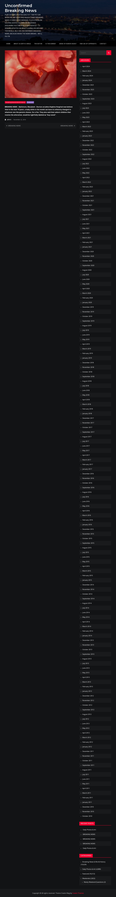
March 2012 (86, 737)
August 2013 (86, 659)
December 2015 (88, 529)
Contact (103, 44)
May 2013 (85, 673)
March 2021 (86, 238)
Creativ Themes (78, 893)
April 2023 (86, 122)
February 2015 (87, 575)
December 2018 (88, 363)
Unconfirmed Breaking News (21, 8)
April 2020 (86, 288)
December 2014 (88, 585)
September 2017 (88, 432)
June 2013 (86, 668)
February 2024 (87, 76)
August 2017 (86, 437)
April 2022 (86, 177)
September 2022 (88, 154)
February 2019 (87, 353)
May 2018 (85, 395)
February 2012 (87, 742)
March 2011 (86, 793)
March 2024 (86, 71)
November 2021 (88, 201)
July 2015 (85, 552)
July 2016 (85, 497)
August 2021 (86, 214)
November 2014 (88, 589)
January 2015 (87, 580)
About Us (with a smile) (22, 44)
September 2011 (88, 765)
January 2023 (87, 136)
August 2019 (86, 326)
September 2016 (88, 487)
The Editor (38, 44)
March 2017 (86, 460)
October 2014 (87, 594)
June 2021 (86, 224)
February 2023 (87, 131)
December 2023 (88, 85)
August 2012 (86, 714)
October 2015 (87, 538)
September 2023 (88, 99)
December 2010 (88, 807)
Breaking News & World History (15, 102)
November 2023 (88, 90)
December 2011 (88, 751)
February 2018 (87, 409)
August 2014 (86, 603)
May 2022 (85, 173)
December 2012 (88, 696)
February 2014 (87, 631)
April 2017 (86, 455)
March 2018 (86, 404)
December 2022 (88, 140)
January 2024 (87, 80)
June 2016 (86, 501)
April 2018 (86, 400)
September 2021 (88, 210)
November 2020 (88, 256)
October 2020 (87, 261)
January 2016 (87, 525)
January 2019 (87, 358)
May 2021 (85, 228)
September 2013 (88, 654)
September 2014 (88, 599)
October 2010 (87, 816)
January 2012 (87, 747)
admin (9, 119)
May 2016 (85, 506)
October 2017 (87, 427)
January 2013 (87, 691)
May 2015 (85, 562)
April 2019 (86, 344)
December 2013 (88, 640)
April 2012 (86, 733)
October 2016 (87, 483)
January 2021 (87, 247)
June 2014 (86, 612)
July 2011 (85, 774)
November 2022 (88, 145)
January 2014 (87, 636)
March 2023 (86, 127)
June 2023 (86, 113)
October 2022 (87, 150)
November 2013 (88, 645)
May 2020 (85, 284)
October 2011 (87, 761)
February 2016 (87, 520)
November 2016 (88, 478)
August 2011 (86, 770)
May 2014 (85, 617)
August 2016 (86, 492)
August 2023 (86, 103)
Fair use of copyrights (88, 44)
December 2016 (88, 474)
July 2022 (85, 164)
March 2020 (86, 293)
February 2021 (87, 242)
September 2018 (88, 376)
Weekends (86, 878)
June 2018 (86, 390)
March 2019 (86, 349)
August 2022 (86, 159)
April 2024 (86, 66)
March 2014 (86, 626)
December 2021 (88, 196)
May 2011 (85, 784)
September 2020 (88, 265)
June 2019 (86, 335)
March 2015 (86, 571)
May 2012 (85, 728)
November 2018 (88, 367)
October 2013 (87, 649)
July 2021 (85, 219)
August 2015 (86, 548)
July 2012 (85, 719)
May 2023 (85, 117)
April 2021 (86, 233)
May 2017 (85, 450)
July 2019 (85, 330)
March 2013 (86, 682)
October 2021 (87, 205)
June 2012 (86, 723)
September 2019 (88, 321)
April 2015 (86, 566)
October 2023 (87, 94)
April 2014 (86, 622)
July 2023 (85, 108)
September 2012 (88, 710)
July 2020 (85, 275)
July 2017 (85, 441)
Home (8, 44)
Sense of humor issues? (67, 44)
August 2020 (86, 270)
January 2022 (87, 191)
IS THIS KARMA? (50, 44)
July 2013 (85, 663)
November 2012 (88, 700)
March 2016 (86, 515)
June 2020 (86, 279)
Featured (30, 102)
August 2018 (86, 381)
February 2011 (87, 798)
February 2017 (87, 464)
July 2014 (85, 608)
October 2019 (87, 316)
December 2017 (88, 418)
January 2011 (87, 802)
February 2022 (87, 187)
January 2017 (87, 469)
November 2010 (88, 811)
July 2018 (85, 386)
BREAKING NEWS (14, 126)
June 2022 (86, 168)
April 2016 (86, 511)
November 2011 (88, 756)
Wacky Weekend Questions (93, 882)
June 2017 (86, 446)
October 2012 (87, 705)
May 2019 (85, 339)
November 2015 (88, 534)
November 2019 (88, 312)
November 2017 (88, 423)
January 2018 (87, 413)
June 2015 (86, 557)
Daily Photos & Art (89, 830)
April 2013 (86, 677)
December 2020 (88, 251)
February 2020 (87, 298)
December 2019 (88, 307)
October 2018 (87, 372)
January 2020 (87, 302)
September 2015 (88, 543)
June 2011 (86, 779)
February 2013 (87, 686)
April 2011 (86, 788)
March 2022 (86, 182)
